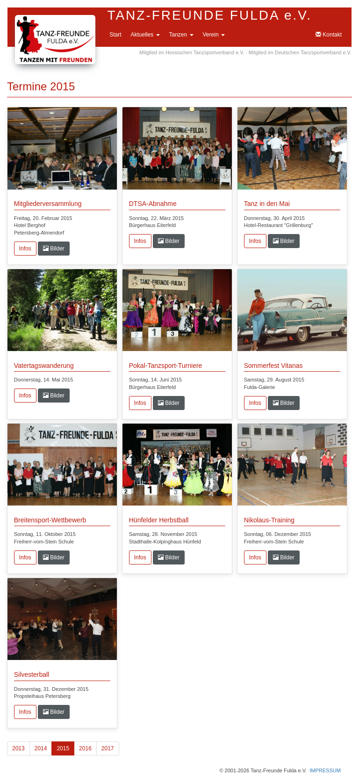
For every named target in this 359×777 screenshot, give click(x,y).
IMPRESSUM (325, 770)
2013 (18, 748)
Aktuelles (144, 34)
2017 (107, 748)
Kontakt (329, 34)
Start (115, 34)
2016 (85, 748)
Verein (214, 34)
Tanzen (181, 34)
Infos (25, 248)
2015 (63, 748)
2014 (41, 748)
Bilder (54, 248)
